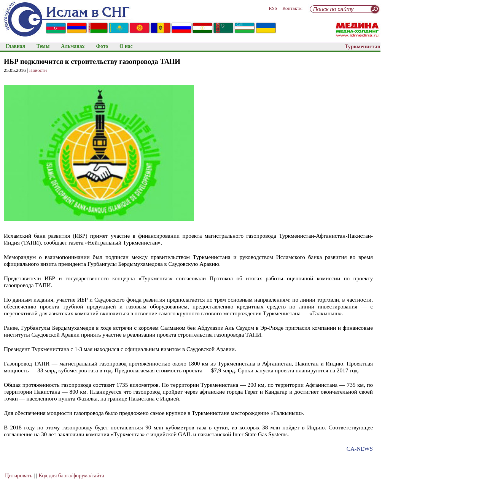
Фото (102, 46)
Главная (15, 46)
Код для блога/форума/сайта (71, 475)
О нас (126, 46)
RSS (273, 8)
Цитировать (18, 475)
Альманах (72, 46)
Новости (38, 70)
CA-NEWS (360, 448)
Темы (43, 46)
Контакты (292, 8)
